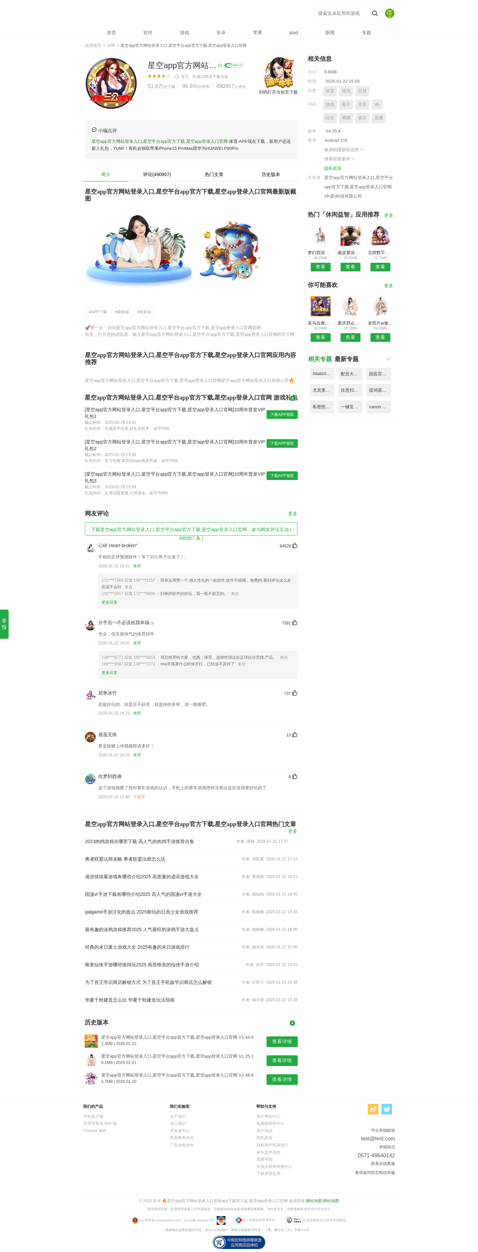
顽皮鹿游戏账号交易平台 (350, 252)
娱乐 (362, 117)
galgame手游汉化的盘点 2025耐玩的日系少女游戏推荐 (141, 912)
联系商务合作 (182, 1137)
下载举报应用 (268, 1173)
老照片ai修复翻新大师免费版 (380, 323)
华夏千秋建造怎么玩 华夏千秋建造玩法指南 (130, 1000)
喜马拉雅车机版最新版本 (320, 323)
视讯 (346, 90)
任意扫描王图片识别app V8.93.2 (351, 390)
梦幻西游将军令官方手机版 (320, 252)
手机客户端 (93, 1116)
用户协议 (265, 1130)
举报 (4, 624)
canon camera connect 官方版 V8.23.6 (380, 406)
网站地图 (314, 1201)
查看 (321, 266)
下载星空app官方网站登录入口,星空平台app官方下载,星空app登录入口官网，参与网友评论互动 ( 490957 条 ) (191, 531)
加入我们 (178, 1123)
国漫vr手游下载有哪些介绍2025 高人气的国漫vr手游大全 (143, 894)
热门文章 (214, 174)
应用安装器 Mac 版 (100, 1123)
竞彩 (362, 104)
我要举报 (265, 1159)
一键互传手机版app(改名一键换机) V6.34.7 (351, 406)
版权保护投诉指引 (272, 1145)
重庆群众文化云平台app (350, 323)
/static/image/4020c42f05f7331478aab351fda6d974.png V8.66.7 (323, 373)
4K (377, 104)
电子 (346, 104)
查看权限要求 (340, 158)
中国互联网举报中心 (274, 1166)
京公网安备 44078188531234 (159, 1220)
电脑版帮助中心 (270, 1123)
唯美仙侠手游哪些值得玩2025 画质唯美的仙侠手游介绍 (142, 964)
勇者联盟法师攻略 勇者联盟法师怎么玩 (125, 859)
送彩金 (144, 312)
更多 (292, 513)
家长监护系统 (268, 1152)
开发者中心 (180, 1130)
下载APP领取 (282, 414)
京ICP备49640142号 (198, 1220)
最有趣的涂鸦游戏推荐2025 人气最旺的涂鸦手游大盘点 (142, 929)
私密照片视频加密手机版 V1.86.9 (323, 406)
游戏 (330, 104)
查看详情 (282, 1041)
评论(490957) (157, 174)
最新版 (122, 312)
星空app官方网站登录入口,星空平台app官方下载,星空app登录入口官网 (183, 13)
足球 (362, 90)
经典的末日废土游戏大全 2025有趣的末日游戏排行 (137, 947)
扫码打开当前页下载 (278, 92)
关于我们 (178, 1116)
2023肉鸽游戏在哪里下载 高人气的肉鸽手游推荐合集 (139, 841)
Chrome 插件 (95, 1130)
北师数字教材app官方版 (380, 252)
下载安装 (220, 76)
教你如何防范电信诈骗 (375, 1172)
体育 (330, 90)
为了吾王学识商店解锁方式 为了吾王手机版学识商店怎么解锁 (148, 982)
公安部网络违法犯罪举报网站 (324, 1220)
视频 (346, 117)
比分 (330, 117)
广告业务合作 (182, 1145)
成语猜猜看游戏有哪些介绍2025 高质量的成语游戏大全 (142, 876)
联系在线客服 (383, 1163)
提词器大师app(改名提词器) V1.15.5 (380, 390)
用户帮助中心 (268, 1116)
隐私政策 (333, 168)
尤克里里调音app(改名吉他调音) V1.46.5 (323, 390)
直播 (378, 117)
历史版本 (271, 174)
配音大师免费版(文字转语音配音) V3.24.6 (351, 373)
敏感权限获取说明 (344, 149)
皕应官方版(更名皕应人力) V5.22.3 (380, 373)
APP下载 (98, 312)
